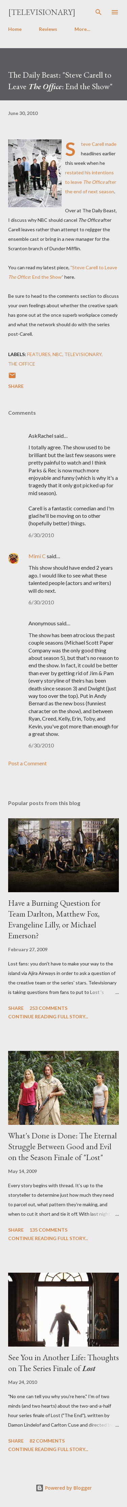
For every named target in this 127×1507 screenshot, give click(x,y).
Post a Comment (27, 763)
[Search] (98, 12)
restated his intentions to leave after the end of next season (90, 182)
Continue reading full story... (48, 1016)
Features (38, 354)
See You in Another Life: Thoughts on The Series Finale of (63, 1362)
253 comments (48, 1008)
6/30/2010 (41, 535)
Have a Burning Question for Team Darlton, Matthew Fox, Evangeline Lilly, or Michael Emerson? (54, 919)
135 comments (48, 1230)
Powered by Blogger (64, 1488)
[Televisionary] (42, 12)
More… (82, 29)
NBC (57, 354)
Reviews (48, 29)
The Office (21, 364)
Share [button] (16, 386)
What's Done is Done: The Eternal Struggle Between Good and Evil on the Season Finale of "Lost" (62, 1146)
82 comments (47, 1441)
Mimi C (37, 556)
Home (15, 29)
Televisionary (83, 354)
